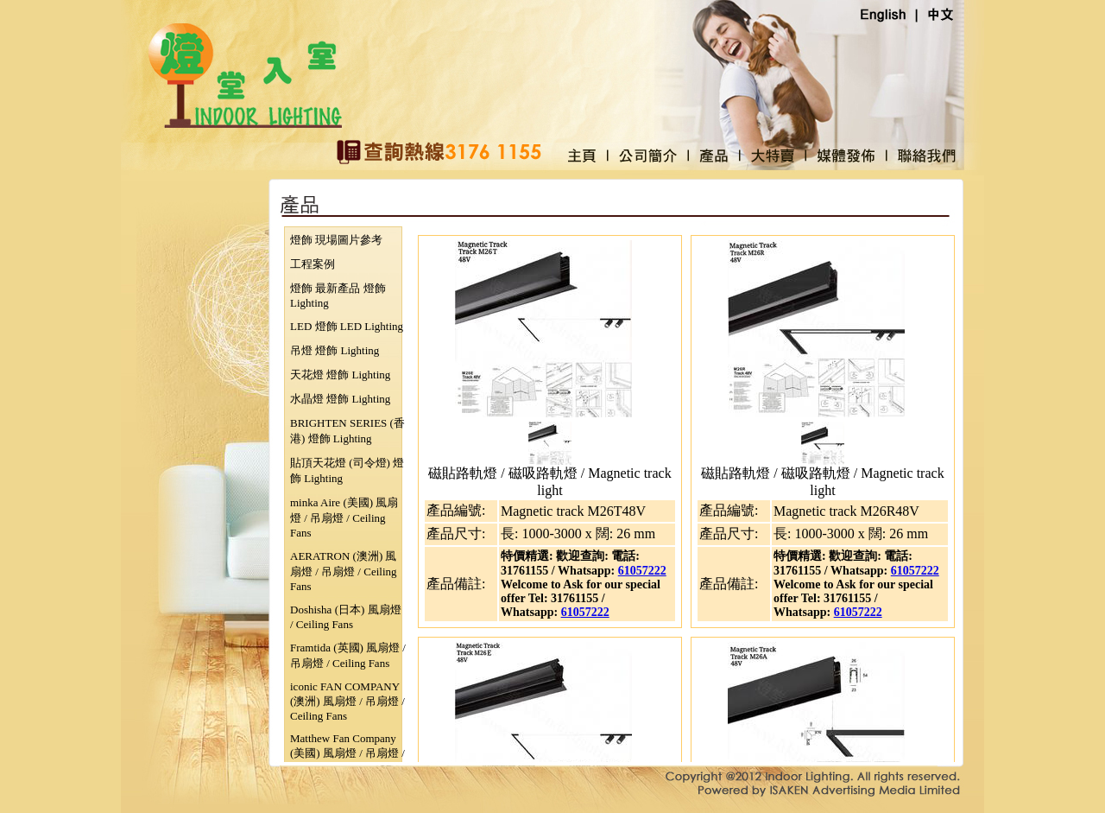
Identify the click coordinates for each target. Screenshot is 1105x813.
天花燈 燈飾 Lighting (340, 374)
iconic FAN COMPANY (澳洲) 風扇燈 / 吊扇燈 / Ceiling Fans (347, 701)
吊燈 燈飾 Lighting (334, 350)
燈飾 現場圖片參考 (336, 239)
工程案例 (312, 263)
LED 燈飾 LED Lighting (346, 326)
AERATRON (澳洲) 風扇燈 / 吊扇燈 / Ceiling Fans (343, 571)
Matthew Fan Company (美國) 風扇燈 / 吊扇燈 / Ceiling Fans (347, 753)
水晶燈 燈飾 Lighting (340, 398)
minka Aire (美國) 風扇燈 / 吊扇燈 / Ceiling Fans (344, 517)
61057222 (642, 570)
